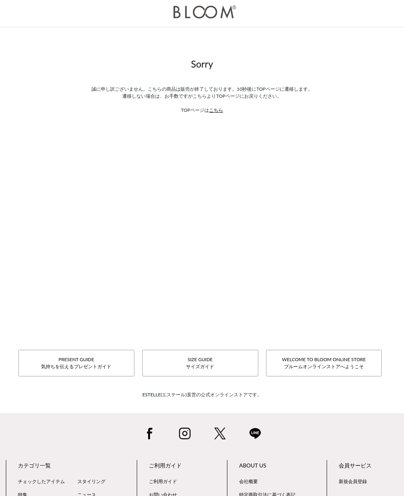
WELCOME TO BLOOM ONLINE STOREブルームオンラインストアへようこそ (324, 362)
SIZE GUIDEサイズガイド (200, 362)
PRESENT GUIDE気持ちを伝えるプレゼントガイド (76, 362)
